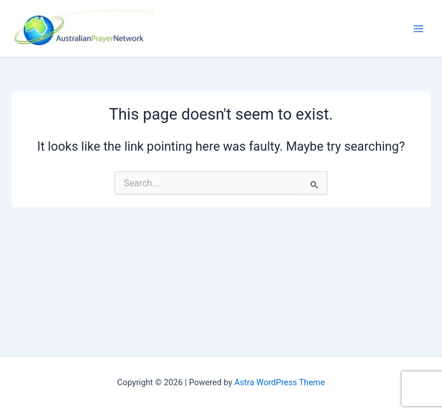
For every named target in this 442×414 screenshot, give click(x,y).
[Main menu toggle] (418, 29)
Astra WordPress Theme (279, 382)
